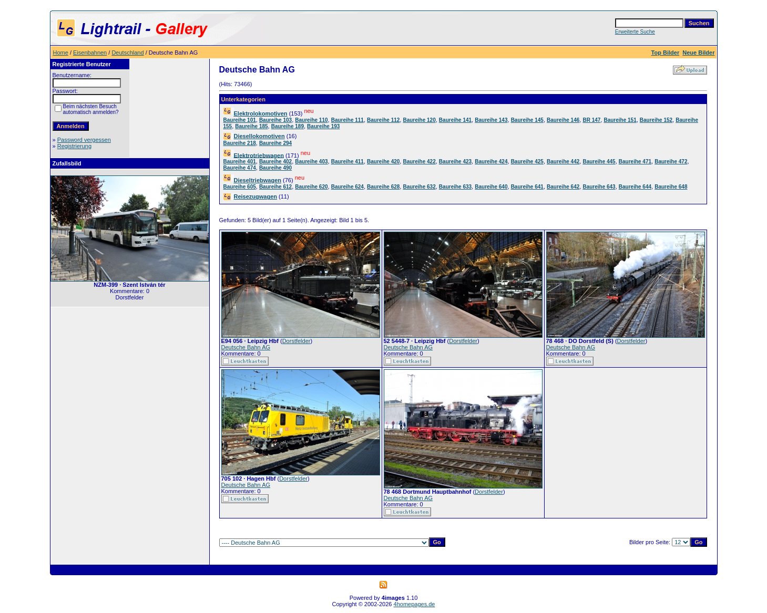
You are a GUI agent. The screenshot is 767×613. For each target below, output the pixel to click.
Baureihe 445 (598, 161)
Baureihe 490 (275, 168)
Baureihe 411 (347, 161)
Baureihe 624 (347, 187)
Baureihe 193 (323, 126)
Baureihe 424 (491, 161)
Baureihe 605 (239, 187)
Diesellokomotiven (259, 136)
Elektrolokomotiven (261, 113)
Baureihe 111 (347, 120)
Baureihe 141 (455, 120)
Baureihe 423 (455, 161)
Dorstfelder (296, 341)
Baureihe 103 (275, 120)
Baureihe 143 (491, 120)
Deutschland (127, 52)
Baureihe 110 (311, 120)
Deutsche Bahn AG (246, 347)
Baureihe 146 (563, 120)
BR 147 (591, 120)
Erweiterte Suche (635, 32)
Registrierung (74, 146)
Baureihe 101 (239, 120)
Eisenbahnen (90, 52)
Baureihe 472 (670, 161)
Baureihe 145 (527, 120)
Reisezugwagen (256, 196)
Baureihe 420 (383, 161)
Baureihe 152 (656, 120)
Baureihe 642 (563, 187)
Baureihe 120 (419, 120)
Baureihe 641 (527, 187)
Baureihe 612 (275, 187)
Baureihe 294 (275, 143)
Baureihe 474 (239, 168)
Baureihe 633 (455, 187)
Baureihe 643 (598, 187)
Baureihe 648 (670, 187)
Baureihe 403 (311, 161)
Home (60, 52)
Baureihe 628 (383, 187)
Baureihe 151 (620, 120)
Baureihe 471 (635, 161)
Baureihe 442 (563, 161)
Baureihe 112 (383, 120)
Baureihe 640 (491, 187)
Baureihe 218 (239, 143)
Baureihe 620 (311, 187)
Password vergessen (84, 140)
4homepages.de (414, 604)
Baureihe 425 (527, 161)
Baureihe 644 (635, 187)
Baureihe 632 (419, 187)
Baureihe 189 (287, 126)
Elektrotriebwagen (259, 155)
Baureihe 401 (239, 161)
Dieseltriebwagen (257, 180)
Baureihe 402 (275, 161)
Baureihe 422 (419, 161)
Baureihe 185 (251, 126)
